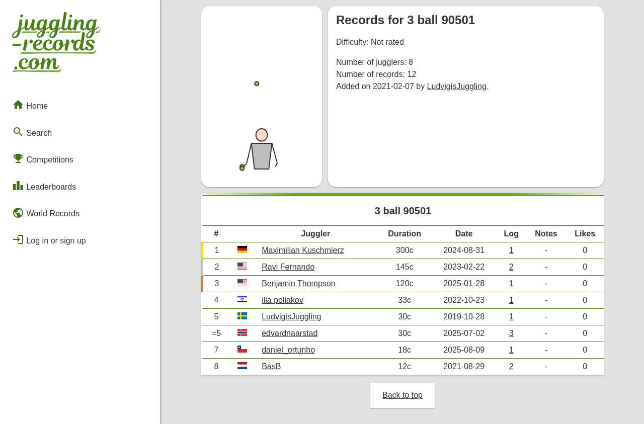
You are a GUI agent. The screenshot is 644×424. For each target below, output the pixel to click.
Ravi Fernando (288, 267)
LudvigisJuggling (457, 86)
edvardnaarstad (289, 333)
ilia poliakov (282, 300)
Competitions (42, 158)
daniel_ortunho (288, 350)
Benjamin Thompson (298, 283)
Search (32, 132)
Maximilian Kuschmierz (303, 250)
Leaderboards (44, 186)
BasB (271, 366)
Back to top (402, 395)
